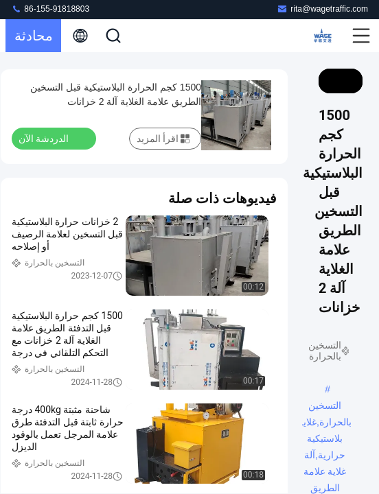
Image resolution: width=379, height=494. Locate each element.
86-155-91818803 (50, 8)
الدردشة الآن (52, 138)
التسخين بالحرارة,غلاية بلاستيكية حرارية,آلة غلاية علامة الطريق (325, 407)
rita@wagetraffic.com (322, 8)
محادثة (33, 35)
